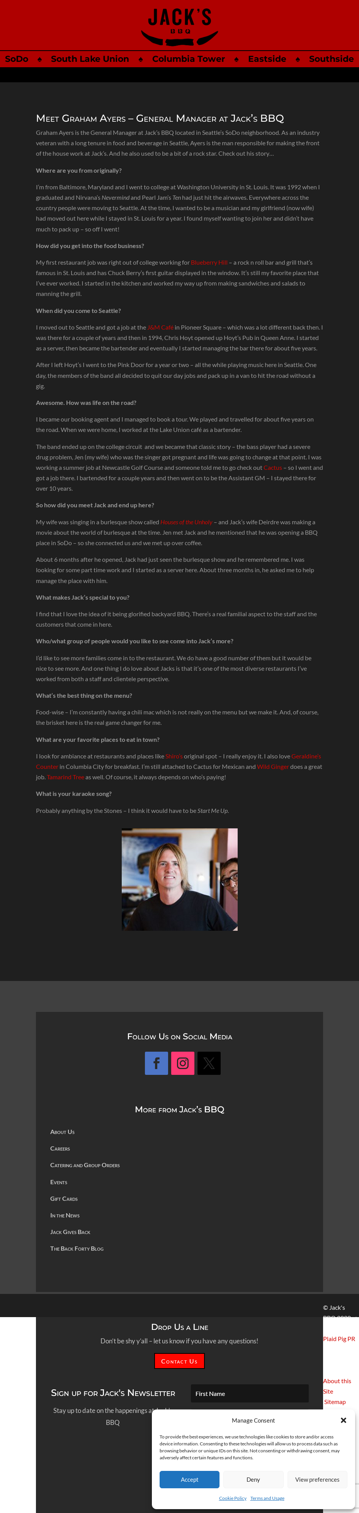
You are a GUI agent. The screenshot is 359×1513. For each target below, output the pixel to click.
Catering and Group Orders (85, 1164)
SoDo (16, 59)
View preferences (317, 1479)
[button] (343, 1420)
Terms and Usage (267, 1498)
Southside (331, 59)
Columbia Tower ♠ (200, 59)
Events (58, 1181)
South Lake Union (90, 59)
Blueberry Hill (209, 262)
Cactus (273, 467)
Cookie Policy (233, 1498)
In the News (65, 1215)
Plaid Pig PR (339, 1338)
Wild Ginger (273, 766)
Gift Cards (64, 1198)
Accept (190, 1479)
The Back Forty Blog (77, 1248)
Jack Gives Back (70, 1231)
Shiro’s (174, 756)
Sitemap (335, 1401)
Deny (253, 1479)
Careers (60, 1148)
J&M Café (160, 327)
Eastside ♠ (279, 59)
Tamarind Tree (65, 776)
